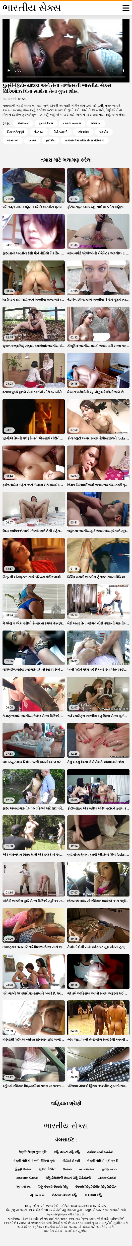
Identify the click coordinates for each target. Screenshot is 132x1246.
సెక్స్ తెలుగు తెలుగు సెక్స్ (53, 1186)
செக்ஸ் (67, 1169)
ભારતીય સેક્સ (53, 1231)
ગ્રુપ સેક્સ (23, 1186)
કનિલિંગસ (23, 123)
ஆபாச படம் (37, 1195)
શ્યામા (32, 140)
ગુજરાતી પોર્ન (47, 1169)
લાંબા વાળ (12, 140)
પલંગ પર (96, 123)
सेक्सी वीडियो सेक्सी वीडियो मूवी (34, 1161)
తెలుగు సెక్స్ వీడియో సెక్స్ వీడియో (95, 1186)
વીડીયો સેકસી (71, 1161)
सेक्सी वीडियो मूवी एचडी (102, 1161)
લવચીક (103, 132)
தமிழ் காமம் (109, 1169)
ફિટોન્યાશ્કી (60, 132)
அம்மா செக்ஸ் (107, 1178)
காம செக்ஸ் (86, 1169)
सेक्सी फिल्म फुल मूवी (33, 1152)
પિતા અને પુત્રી (15, 132)
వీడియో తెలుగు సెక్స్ (64, 1195)
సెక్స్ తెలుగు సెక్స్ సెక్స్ (67, 1152)
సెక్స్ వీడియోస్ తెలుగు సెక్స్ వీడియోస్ (68, 1178)
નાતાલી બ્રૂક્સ (72, 123)
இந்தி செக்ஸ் (23, 1169)
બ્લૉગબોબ (83, 132)
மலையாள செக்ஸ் (27, 1178)
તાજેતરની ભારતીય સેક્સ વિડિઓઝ (84, 140)
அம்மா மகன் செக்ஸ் (100, 1152)
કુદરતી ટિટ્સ (46, 123)
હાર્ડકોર (50, 140)
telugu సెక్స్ (93, 1195)
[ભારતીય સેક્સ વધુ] (125, 8)
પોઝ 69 (38, 132)
